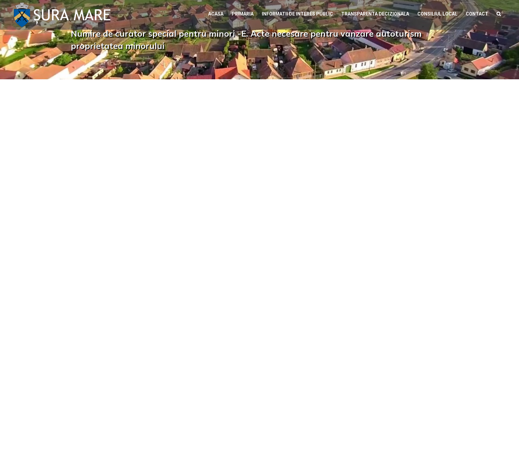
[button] (498, 13)
